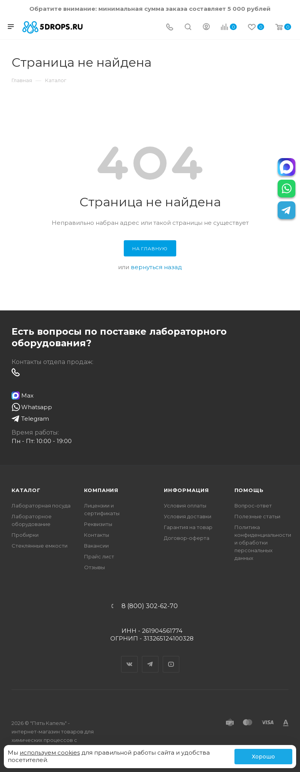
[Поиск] (188, 27)
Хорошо (263, 756)
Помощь (249, 490)
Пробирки (25, 535)
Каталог (26, 490)
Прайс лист (99, 556)
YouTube (171, 657)
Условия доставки (187, 516)
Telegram (150, 657)
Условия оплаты (185, 505)
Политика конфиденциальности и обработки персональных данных (262, 542)
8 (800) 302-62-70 (149, 606)
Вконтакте (129, 657)
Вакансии (96, 546)
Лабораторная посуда (41, 505)
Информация (186, 490)
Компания (101, 490)
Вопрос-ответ (253, 505)
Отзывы (94, 567)
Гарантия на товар (188, 527)
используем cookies (50, 752)
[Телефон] (169, 27)
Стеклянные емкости (39, 546)
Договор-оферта (186, 538)
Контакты (96, 535)
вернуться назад (156, 267)
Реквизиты (98, 524)
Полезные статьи (257, 516)
